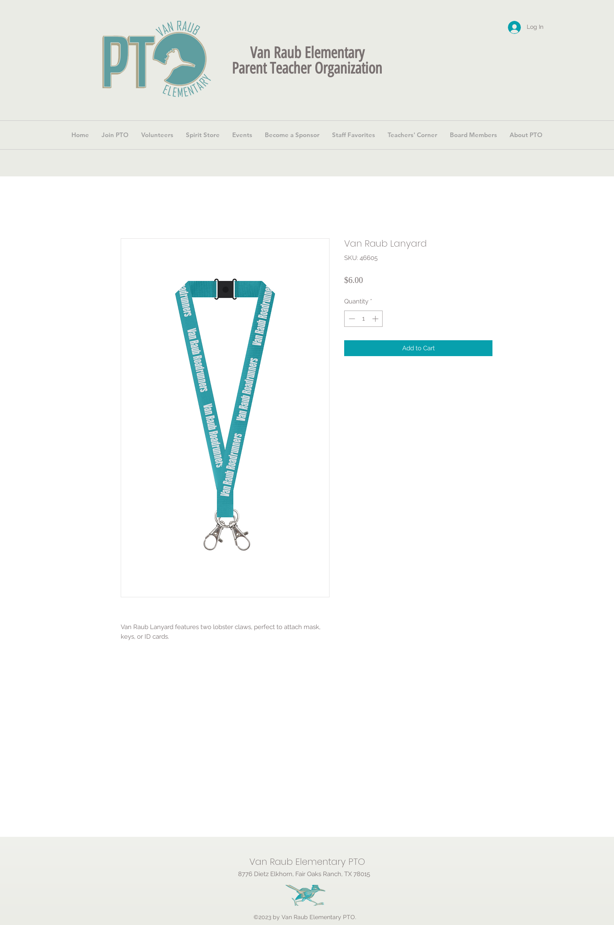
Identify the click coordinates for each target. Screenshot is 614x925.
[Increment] (376, 318)
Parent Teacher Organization (307, 68)
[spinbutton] (363, 318)
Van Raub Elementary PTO (307, 861)
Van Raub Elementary (307, 52)
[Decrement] (351, 318)
